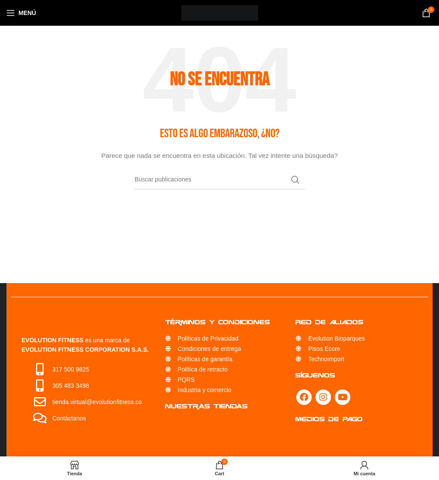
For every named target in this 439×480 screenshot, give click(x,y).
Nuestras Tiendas (206, 406)
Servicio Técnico (201, 424)
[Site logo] (219, 12)
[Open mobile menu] (21, 12)
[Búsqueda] (219, 180)
